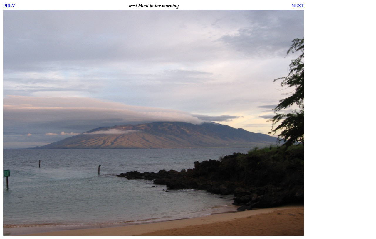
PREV (9, 5)
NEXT (297, 5)
